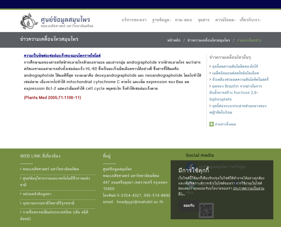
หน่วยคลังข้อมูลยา (35, 194)
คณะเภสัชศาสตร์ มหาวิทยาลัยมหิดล (49, 169)
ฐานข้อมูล (160, 20)
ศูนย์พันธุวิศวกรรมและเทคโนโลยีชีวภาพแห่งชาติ (55, 181)
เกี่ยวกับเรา (249, 20)
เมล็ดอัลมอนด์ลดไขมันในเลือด (235, 74)
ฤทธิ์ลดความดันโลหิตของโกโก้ (235, 67)
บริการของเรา (134, 20)
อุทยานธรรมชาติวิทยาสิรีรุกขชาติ (47, 203)
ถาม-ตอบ (183, 20)
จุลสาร (204, 20)
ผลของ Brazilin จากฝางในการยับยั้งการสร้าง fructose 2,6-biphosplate (235, 93)
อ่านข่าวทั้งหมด (225, 124)
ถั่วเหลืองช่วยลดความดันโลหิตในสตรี (240, 80)
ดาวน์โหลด (224, 20)
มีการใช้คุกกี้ (193, 170)
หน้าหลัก (174, 41)
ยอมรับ (188, 205)
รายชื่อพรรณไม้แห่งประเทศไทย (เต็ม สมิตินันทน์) (54, 215)
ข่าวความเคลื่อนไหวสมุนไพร (208, 41)
